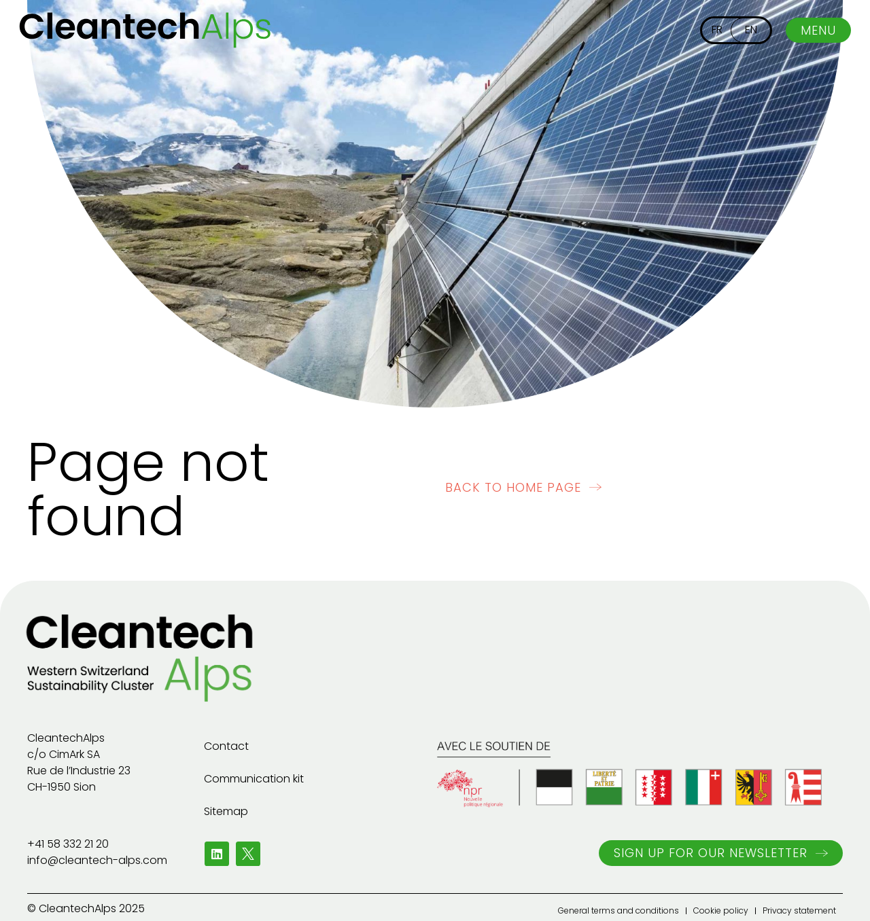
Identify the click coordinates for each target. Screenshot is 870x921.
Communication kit (254, 779)
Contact (226, 746)
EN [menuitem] (751, 29)
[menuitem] (717, 30)
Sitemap (226, 811)
